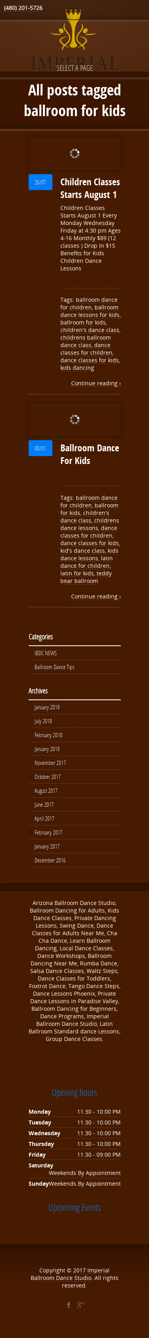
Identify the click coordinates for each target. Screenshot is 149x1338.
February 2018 (48, 737)
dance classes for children (86, 348)
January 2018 (47, 751)
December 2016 (50, 866)
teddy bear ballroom (86, 577)
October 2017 (48, 780)
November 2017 (50, 765)
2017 (80, 1276)
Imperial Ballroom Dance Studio (70, 1279)
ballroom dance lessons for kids (90, 310)
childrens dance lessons (89, 524)
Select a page (74, 68)
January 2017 (47, 851)
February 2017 (48, 837)
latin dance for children (86, 561)
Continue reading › (96, 383)
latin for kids (77, 573)
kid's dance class (82, 550)
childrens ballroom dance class (85, 341)
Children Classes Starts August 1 (90, 188)
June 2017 (44, 808)
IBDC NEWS (46, 653)
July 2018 (43, 722)
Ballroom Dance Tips (55, 668)
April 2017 (44, 823)
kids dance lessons (89, 554)
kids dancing (77, 367)
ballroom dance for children (89, 303)
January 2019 (47, 708)
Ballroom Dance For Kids (89, 454)
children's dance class (89, 330)
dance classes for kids (89, 360)
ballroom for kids (83, 322)
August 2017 (46, 794)
